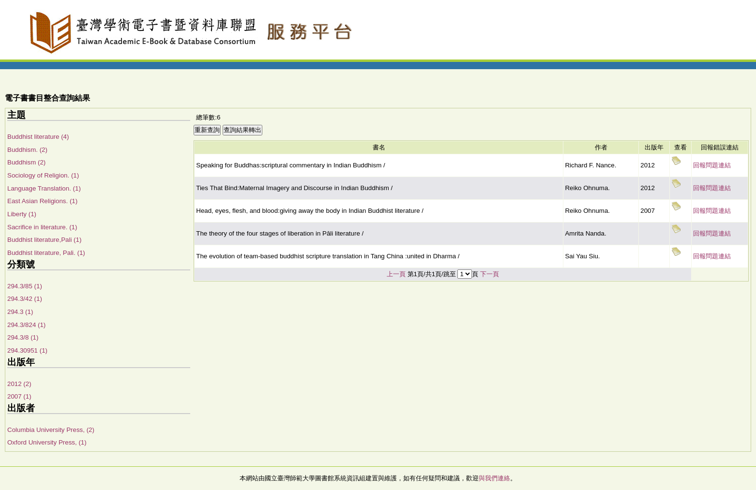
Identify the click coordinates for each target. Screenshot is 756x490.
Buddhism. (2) (27, 149)
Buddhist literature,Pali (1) (44, 239)
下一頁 (489, 274)
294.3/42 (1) (24, 298)
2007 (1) (19, 396)
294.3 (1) (20, 311)
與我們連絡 (494, 478)
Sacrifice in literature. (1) (42, 227)
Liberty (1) (21, 214)
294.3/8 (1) (22, 337)
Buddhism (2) (26, 162)
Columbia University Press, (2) (50, 429)
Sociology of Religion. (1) (43, 175)
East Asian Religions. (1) (42, 201)
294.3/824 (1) (26, 324)
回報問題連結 (712, 165)
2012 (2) (19, 383)
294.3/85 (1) (24, 286)
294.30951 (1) (27, 350)
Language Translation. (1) (44, 188)
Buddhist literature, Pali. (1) (46, 252)
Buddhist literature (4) (38, 136)
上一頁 (396, 274)
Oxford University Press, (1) (47, 442)
